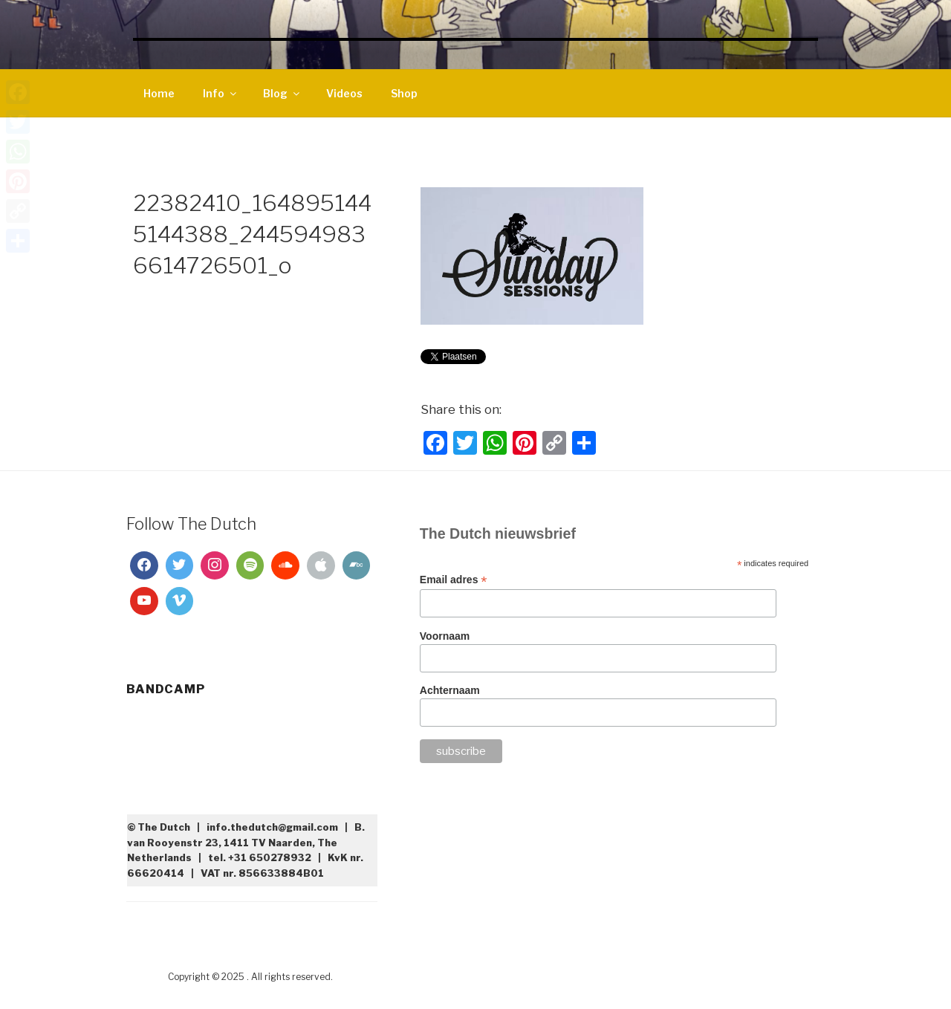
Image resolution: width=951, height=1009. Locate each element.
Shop (404, 93)
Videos (344, 93)
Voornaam (445, 636)
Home (159, 93)
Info (220, 93)
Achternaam (450, 690)
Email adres (453, 580)
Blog (282, 93)
